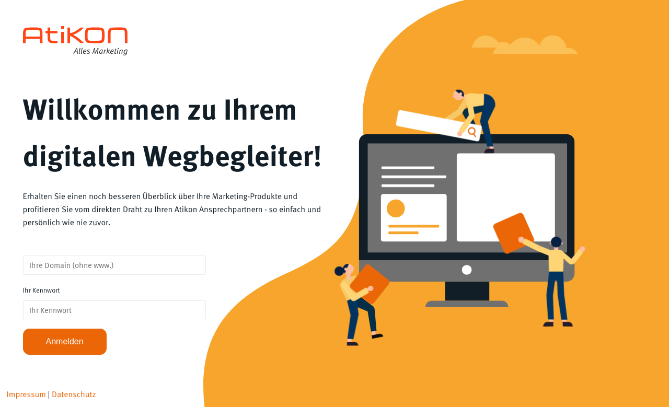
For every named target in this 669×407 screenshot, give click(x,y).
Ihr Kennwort (41, 290)
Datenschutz (74, 394)
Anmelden (65, 341)
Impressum (26, 394)
